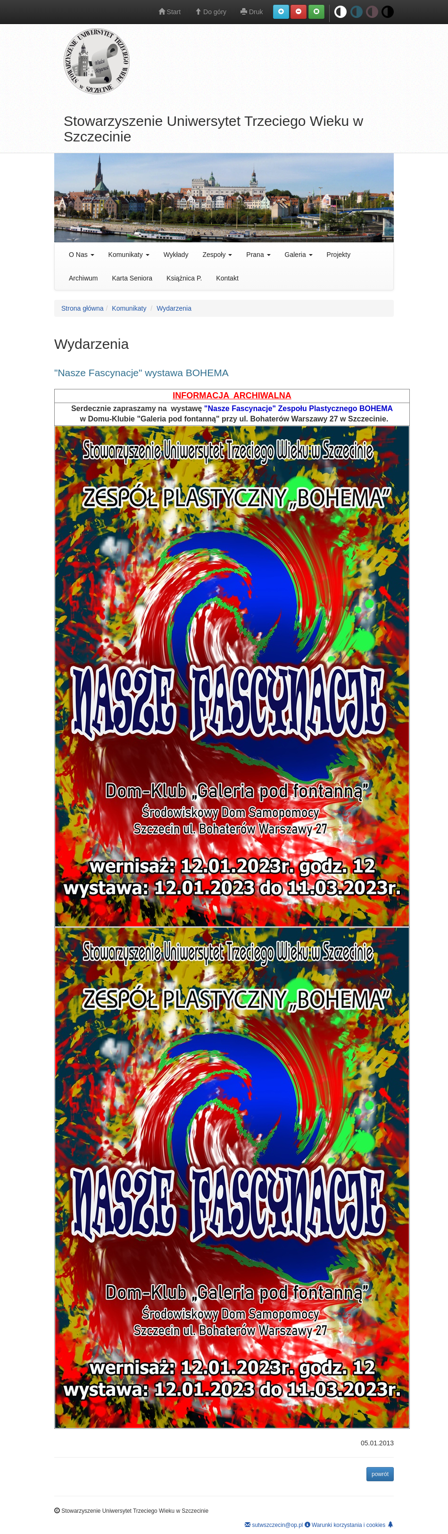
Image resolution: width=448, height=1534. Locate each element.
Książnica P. (184, 278)
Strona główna (82, 308)
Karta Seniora (132, 278)
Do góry (210, 12)
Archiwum (83, 278)
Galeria (299, 254)
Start (169, 12)
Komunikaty (128, 254)
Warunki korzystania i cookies (345, 1525)
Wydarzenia (174, 308)
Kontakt (227, 278)
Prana (258, 254)
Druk (252, 12)
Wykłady (176, 254)
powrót (383, 1473)
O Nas (81, 254)
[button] (281, 12)
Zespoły (217, 254)
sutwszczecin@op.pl (274, 1525)
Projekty (339, 254)
